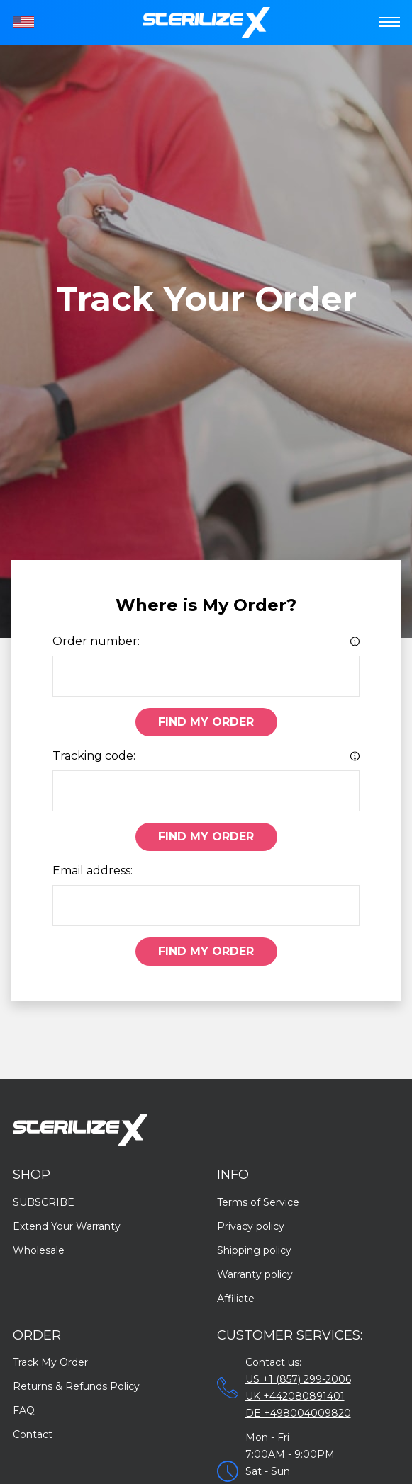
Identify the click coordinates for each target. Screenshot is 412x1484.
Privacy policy (250, 1226)
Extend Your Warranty (67, 1226)
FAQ (24, 1410)
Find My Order (206, 722)
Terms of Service (258, 1202)
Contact (32, 1434)
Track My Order (50, 1362)
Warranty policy (255, 1274)
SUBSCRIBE (43, 1202)
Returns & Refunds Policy (76, 1386)
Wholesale (39, 1250)
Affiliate (236, 1298)
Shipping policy (254, 1250)
